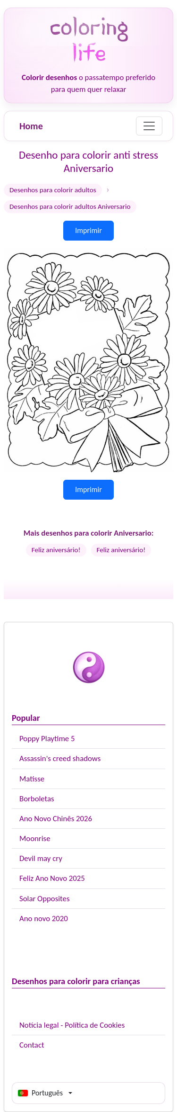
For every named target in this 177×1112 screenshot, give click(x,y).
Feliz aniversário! (56, 550)
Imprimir (88, 230)
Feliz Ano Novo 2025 (52, 878)
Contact (31, 1045)
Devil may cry (40, 858)
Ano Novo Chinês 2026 (55, 819)
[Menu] (149, 126)
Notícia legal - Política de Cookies (72, 1025)
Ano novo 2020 (43, 919)
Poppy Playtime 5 (47, 739)
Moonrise (34, 838)
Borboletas (36, 799)
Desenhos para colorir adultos (52, 190)
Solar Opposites (44, 899)
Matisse (31, 779)
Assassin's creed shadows (60, 758)
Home (31, 126)
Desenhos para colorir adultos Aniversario (70, 206)
